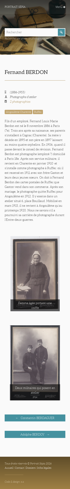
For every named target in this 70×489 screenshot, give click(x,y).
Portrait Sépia (15, 6)
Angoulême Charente (18, 111)
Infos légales (44, 467)
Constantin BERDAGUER (37, 418)
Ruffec (38, 111)
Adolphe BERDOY (32, 434)
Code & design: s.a (14, 481)
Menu (60, 7)
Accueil (9, 467)
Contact (19, 467)
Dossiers (30, 467)
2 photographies (20, 101)
